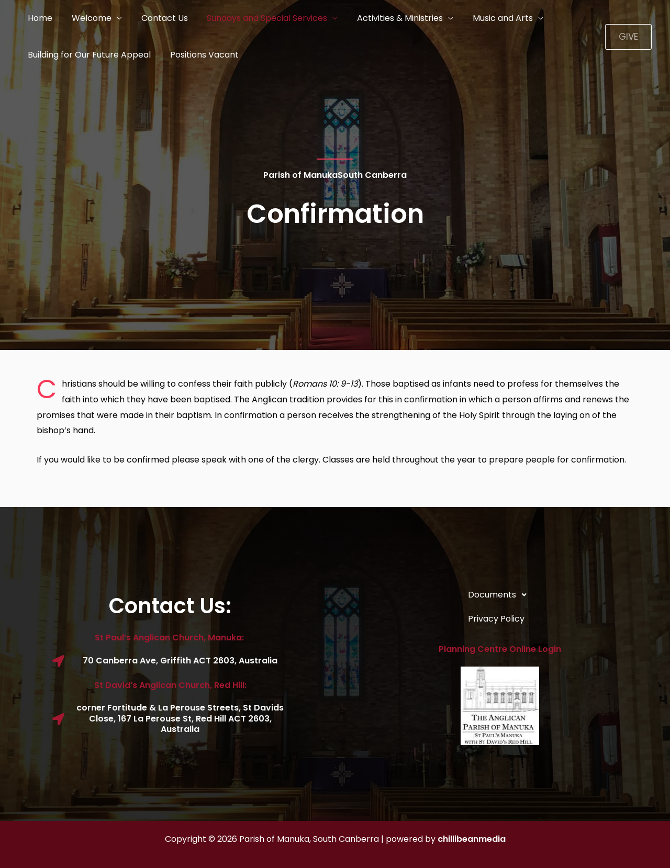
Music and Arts (489, 18)
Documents (500, 594)
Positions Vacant (200, 55)
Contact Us (158, 18)
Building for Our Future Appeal (88, 55)
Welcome (88, 18)
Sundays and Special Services (258, 18)
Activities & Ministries (389, 18)
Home (39, 18)
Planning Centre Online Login (500, 649)
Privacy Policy (496, 619)
